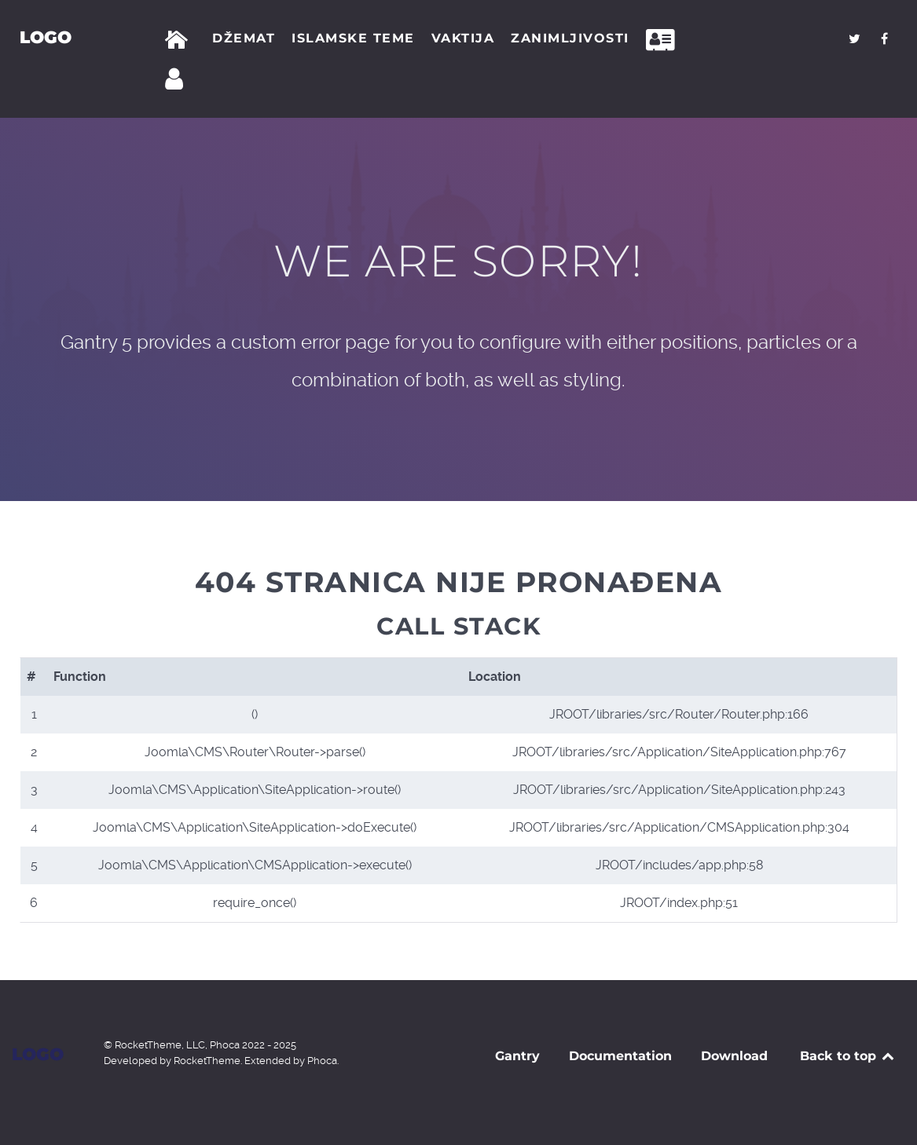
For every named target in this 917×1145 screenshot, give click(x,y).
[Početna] (179, 40)
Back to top (848, 1055)
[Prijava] (176, 79)
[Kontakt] (665, 40)
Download (734, 1055)
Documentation (620, 1055)
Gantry (517, 1055)
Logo (46, 37)
